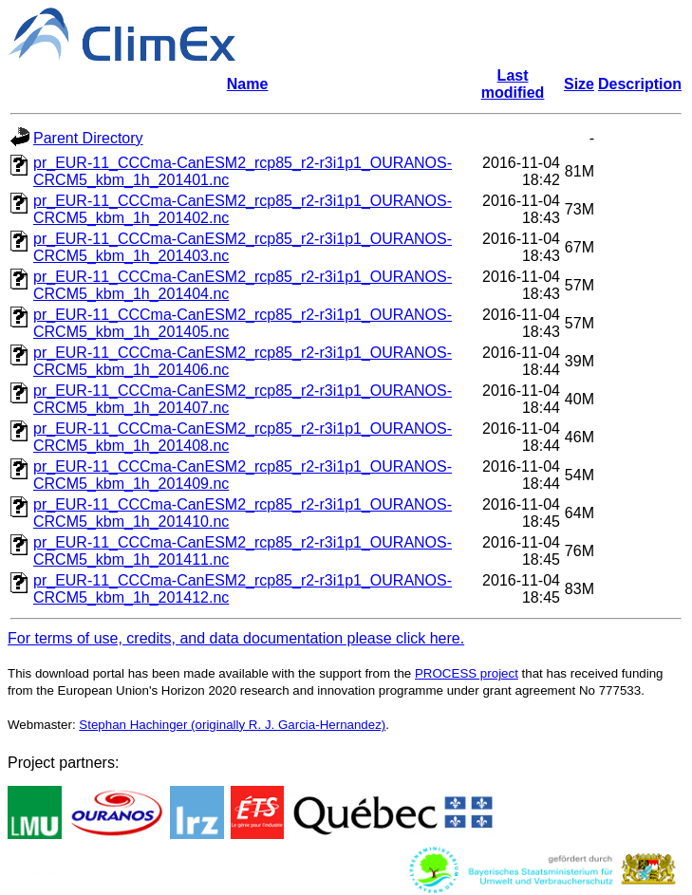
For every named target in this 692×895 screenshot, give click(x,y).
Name (248, 84)
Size (579, 84)
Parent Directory (88, 138)
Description (640, 84)
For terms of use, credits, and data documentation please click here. (236, 638)
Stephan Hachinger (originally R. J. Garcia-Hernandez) (232, 725)
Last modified (513, 84)
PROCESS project (466, 673)
